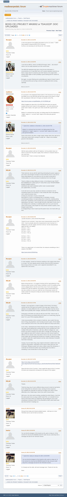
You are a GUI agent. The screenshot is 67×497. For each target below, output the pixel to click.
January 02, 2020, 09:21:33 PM (28, 408)
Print (60, 35)
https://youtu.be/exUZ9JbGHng (29, 252)
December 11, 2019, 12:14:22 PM (28, 39)
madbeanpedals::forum (15, 6)
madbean (9, 92)
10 (21, 35)
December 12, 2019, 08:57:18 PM (28, 359)
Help (50, 495)
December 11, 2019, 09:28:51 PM (28, 216)
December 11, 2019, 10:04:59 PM (28, 280)
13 (27, 35)
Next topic (59, 30)
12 (25, 35)
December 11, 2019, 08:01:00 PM (28, 148)
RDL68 (8, 170)
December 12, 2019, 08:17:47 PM (28, 302)
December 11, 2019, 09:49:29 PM (28, 258)
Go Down (7, 35)
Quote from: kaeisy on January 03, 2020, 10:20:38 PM (36, 455)
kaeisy (8, 430)
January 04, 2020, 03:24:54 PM (28, 452)
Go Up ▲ (62, 495)
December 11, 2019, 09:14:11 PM (28, 170)
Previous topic (50, 30)
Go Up (6, 476)
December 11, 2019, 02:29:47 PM (28, 91)
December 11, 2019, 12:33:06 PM (28, 61)
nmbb (8, 408)
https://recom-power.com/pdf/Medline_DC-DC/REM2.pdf (35, 101)
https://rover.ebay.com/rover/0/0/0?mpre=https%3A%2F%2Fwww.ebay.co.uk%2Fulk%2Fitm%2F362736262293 (40, 363)
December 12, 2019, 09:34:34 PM (28, 381)
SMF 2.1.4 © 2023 (7, 495)
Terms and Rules (55, 495)
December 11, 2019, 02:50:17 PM (28, 122)
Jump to (40, 485)
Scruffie (8, 62)
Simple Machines (15, 495)
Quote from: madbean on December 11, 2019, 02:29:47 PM (38, 125)
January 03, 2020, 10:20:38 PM (28, 430)
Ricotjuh (9, 40)
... (18, 35)
